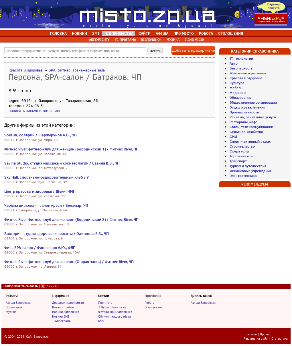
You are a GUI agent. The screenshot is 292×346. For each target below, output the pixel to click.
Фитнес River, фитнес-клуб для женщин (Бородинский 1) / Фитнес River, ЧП (71, 149)
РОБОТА (206, 33)
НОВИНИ (79, 33)
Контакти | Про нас (257, 334)
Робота (150, 303)
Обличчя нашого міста (114, 316)
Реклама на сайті (256, 339)
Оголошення (154, 307)
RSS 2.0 (51, 286)
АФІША (162, 33)
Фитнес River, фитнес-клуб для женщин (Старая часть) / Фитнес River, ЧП (69, 261)
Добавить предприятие (193, 50)
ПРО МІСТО (183, 33)
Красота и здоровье (26, 70)
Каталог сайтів (63, 307)
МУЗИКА (173, 40)
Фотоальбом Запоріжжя (115, 312)
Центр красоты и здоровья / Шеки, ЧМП (40, 191)
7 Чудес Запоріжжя (112, 307)
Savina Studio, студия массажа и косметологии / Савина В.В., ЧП (62, 163)
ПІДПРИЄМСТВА (118, 33)
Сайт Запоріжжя (38, 337)
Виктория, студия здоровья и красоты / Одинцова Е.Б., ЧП (56, 233)
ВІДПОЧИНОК (151, 40)
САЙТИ (145, 33)
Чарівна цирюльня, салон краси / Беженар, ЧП (46, 205)
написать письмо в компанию (34, 110)
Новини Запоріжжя (65, 312)
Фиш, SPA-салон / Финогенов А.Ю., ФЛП (40, 247)
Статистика (279, 339)
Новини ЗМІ (60, 316)
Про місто (105, 303)
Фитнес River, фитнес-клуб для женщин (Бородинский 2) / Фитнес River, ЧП (71, 219)
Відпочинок (14, 307)
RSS (101, 321)
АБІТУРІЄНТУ (99, 40)
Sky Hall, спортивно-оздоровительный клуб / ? (46, 177)
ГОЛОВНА (58, 33)
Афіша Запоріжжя (18, 303)
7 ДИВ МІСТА (194, 40)
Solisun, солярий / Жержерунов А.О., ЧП (40, 135)
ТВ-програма (61, 321)
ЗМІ (95, 33)
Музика (11, 312)
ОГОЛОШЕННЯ (230, 33)
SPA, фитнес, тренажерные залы (77, 70)
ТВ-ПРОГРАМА (125, 40)
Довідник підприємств (68, 303)
